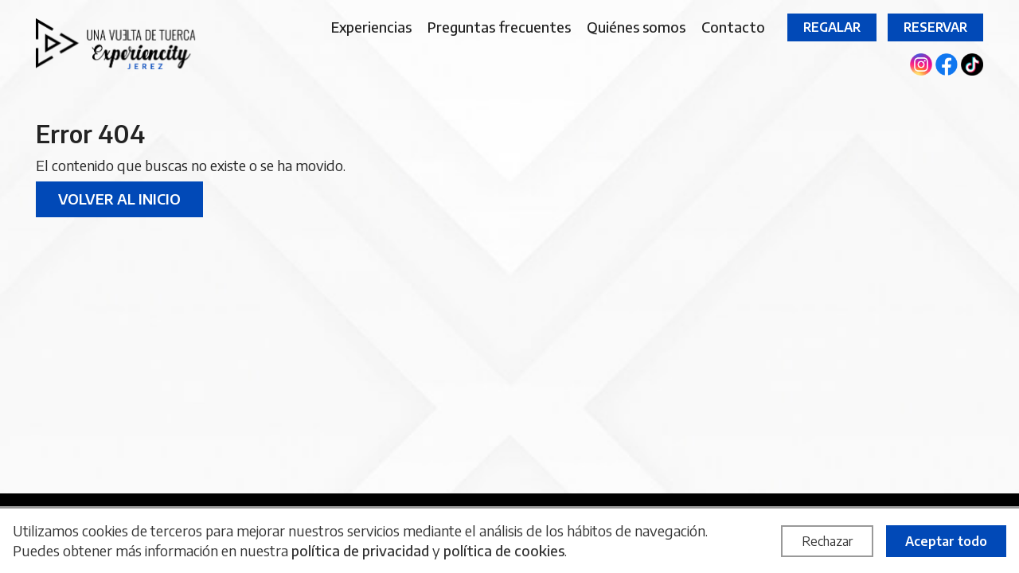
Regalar (832, 27)
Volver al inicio (119, 198)
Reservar (935, 27)
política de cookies (503, 550)
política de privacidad (360, 550)
